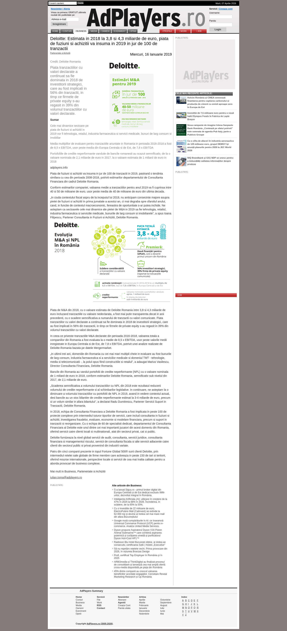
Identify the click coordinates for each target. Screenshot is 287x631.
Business (80, 602)
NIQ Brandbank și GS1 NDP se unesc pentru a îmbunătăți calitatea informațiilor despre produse (210, 161)
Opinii (78, 613)
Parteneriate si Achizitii (60, 53)
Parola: (212, 21)
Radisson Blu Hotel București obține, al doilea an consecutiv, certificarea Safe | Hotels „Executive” (140, 543)
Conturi (79, 600)
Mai (162, 613)
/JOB (179, 295)
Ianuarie (143, 608)
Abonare (122, 600)
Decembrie (144, 611)
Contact (101, 608)
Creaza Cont (124, 605)
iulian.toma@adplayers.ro (66, 477)
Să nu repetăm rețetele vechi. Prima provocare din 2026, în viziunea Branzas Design (140, 550)
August (163, 605)
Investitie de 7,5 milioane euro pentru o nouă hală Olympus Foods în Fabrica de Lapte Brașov (210, 116)
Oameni (80, 608)
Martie (142, 602)
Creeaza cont (225, 9)
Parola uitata (124, 608)
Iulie (162, 608)
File (98, 600)
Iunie (162, 611)
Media (79, 605)
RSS (99, 605)
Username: (214, 13)
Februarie (143, 605)
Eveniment (81, 611)
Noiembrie (144, 613)
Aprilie (142, 600)
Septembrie (165, 602)
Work (99, 602)
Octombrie (165, 600)
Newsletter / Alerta (60, 9)
